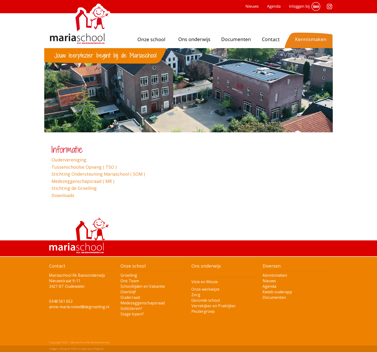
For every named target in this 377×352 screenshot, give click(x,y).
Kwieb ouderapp (277, 291)
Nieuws (269, 280)
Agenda (269, 286)
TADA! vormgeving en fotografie (87, 348)
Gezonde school (205, 300)
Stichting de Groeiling (74, 188)
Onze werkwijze (205, 289)
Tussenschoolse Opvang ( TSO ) (84, 167)
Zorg (195, 294)
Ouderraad (130, 297)
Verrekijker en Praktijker (213, 305)
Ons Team (129, 280)
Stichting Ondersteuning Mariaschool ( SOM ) (98, 174)
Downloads (62, 195)
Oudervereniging (68, 160)
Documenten (274, 297)
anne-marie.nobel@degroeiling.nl (79, 306)
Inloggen (53, 348)
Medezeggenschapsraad (142, 303)
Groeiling (128, 275)
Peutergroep (203, 311)
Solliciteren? (131, 308)
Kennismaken (275, 275)
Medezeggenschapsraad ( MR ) (82, 181)
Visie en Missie (204, 281)
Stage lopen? (132, 314)
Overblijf (128, 291)
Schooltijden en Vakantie (142, 286)
